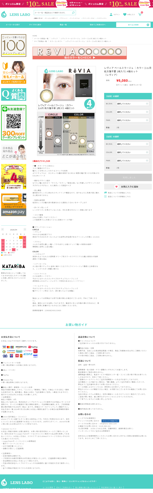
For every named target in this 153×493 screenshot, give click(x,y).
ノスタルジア (39, 254)
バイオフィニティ (102, 18)
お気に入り (131, 14)
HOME (35, 36)
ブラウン (37, 242)
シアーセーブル (40, 264)
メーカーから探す (13, 24)
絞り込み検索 (133, 25)
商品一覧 (63, 24)
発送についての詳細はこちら (119, 192)
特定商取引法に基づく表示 (111, 487)
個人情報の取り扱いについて (86, 487)
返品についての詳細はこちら (119, 196)
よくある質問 (48, 487)
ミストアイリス (40, 273)
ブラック (37, 232)
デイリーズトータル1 (88, 18)
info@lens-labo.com (108, 423)
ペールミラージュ (41, 286)
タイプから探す (35, 24)
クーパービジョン (75, 18)
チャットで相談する (110, 421)
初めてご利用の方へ (98, 24)
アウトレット (64, 18)
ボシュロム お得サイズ (51, 18)
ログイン (117, 14)
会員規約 (39, 463)
